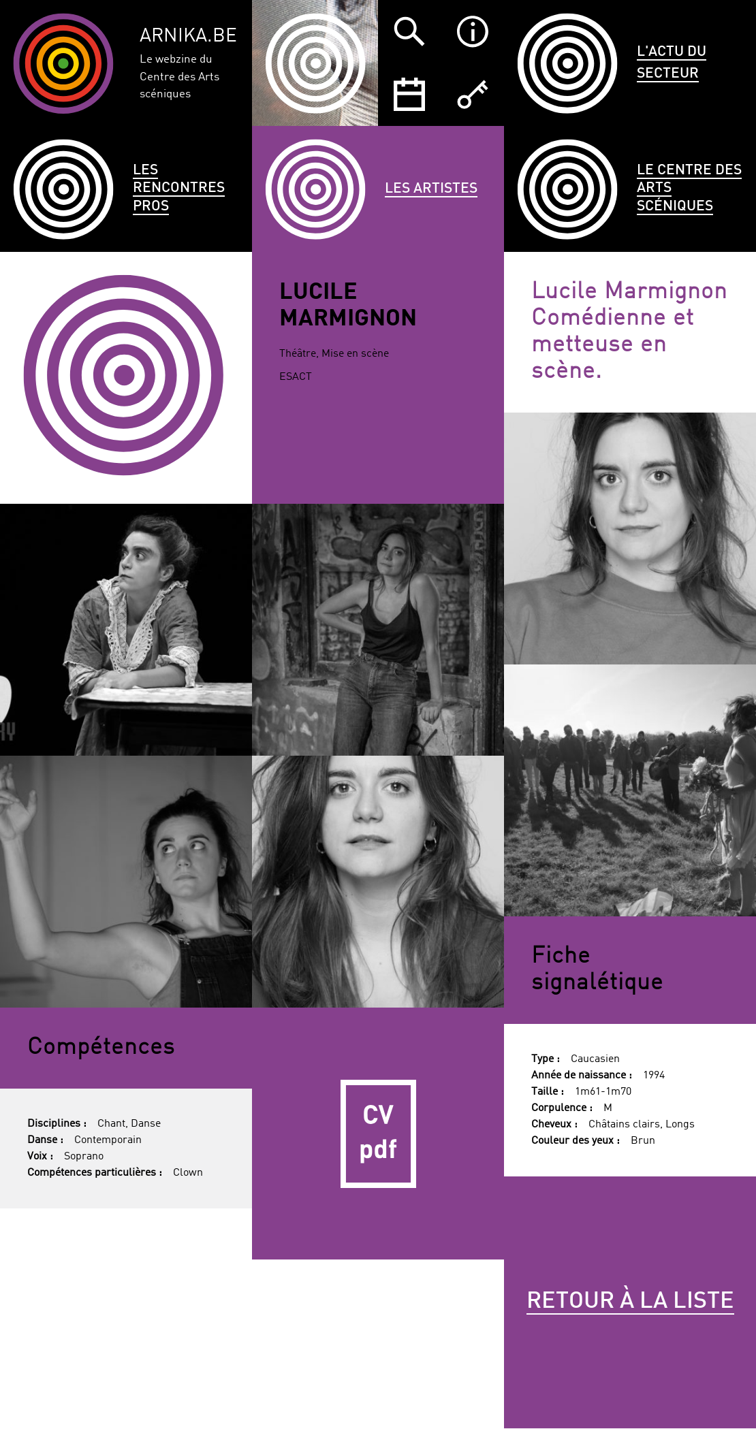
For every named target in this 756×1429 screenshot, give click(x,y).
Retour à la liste (630, 1301)
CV (378, 1133)
